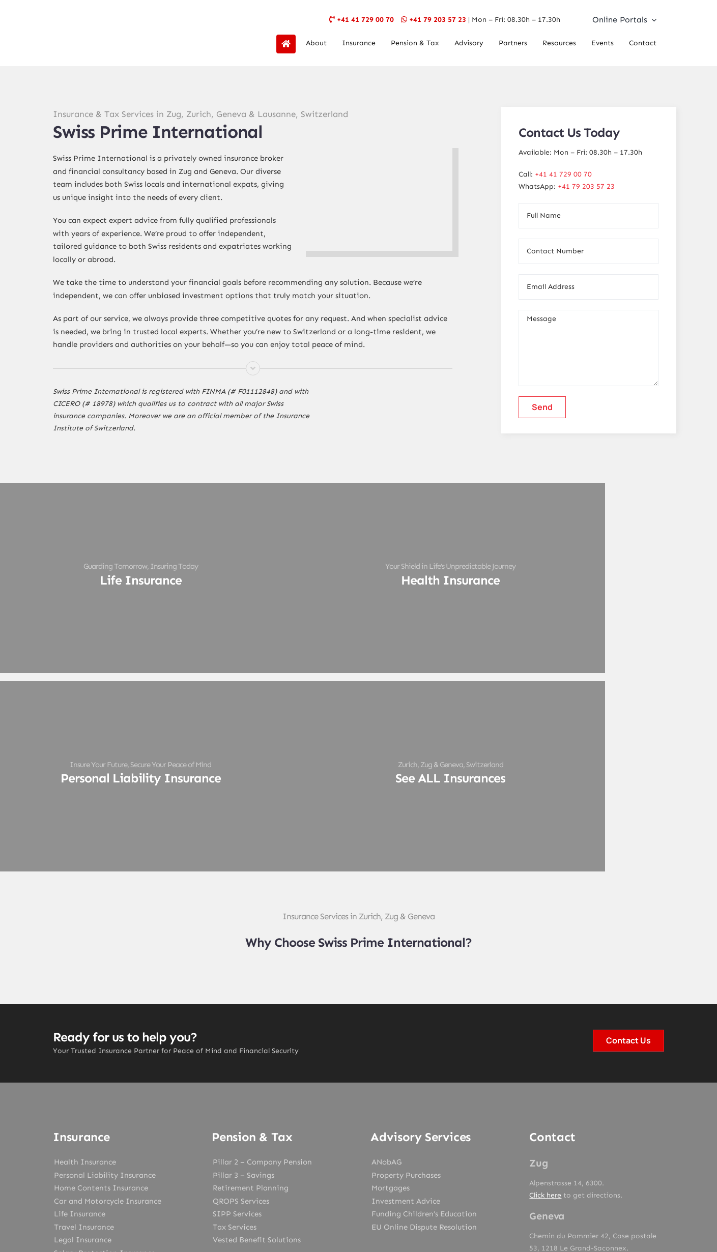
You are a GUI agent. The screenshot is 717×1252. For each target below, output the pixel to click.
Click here (545, 999)
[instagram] (358, 1123)
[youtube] (380, 1123)
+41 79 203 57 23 (437, 19)
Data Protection (395, 1179)
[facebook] (316, 1123)
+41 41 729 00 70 (365, 19)
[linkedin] (401, 1123)
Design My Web (396, 1204)
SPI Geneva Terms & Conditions (380, 1190)
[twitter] (337, 1123)
